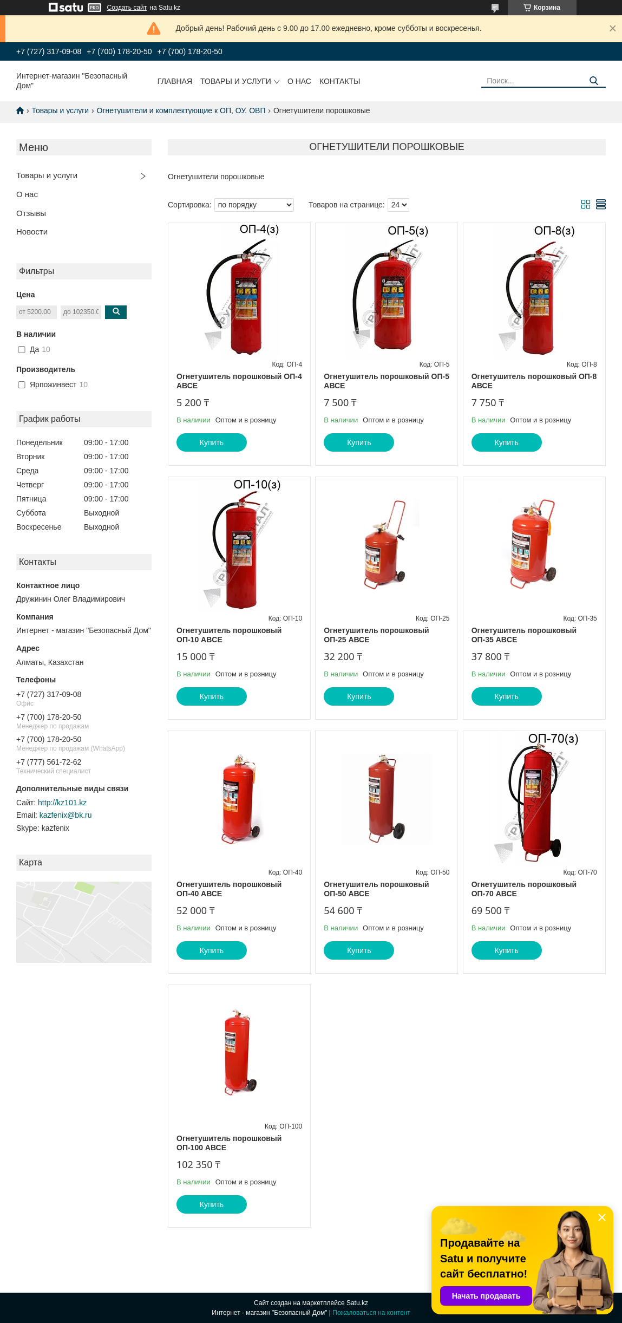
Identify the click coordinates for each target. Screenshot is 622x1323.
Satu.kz (357, 1303)
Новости (32, 231)
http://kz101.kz (62, 802)
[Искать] (593, 81)
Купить (212, 442)
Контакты (340, 81)
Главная (175, 81)
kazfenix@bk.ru (66, 815)
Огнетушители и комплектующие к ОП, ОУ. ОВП (181, 110)
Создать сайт (127, 7)
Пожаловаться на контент (371, 1313)
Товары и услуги (235, 81)
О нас (299, 81)
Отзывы (31, 213)
